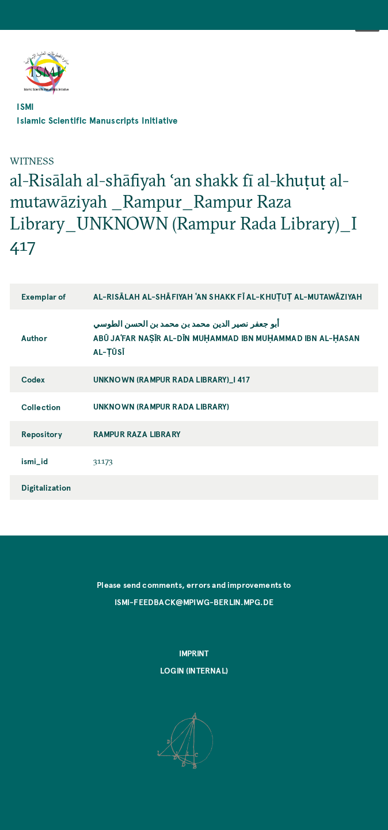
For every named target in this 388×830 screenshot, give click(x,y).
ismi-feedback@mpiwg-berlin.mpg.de (194, 601)
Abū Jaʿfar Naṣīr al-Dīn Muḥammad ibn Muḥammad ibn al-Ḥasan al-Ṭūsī (226, 344)
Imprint (193, 653)
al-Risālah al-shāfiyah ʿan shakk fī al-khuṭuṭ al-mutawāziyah (227, 296)
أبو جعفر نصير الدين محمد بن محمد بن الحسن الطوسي (186, 323)
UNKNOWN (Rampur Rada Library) (161, 406)
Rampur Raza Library (136, 433)
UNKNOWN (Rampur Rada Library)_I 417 (171, 379)
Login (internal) (194, 670)
